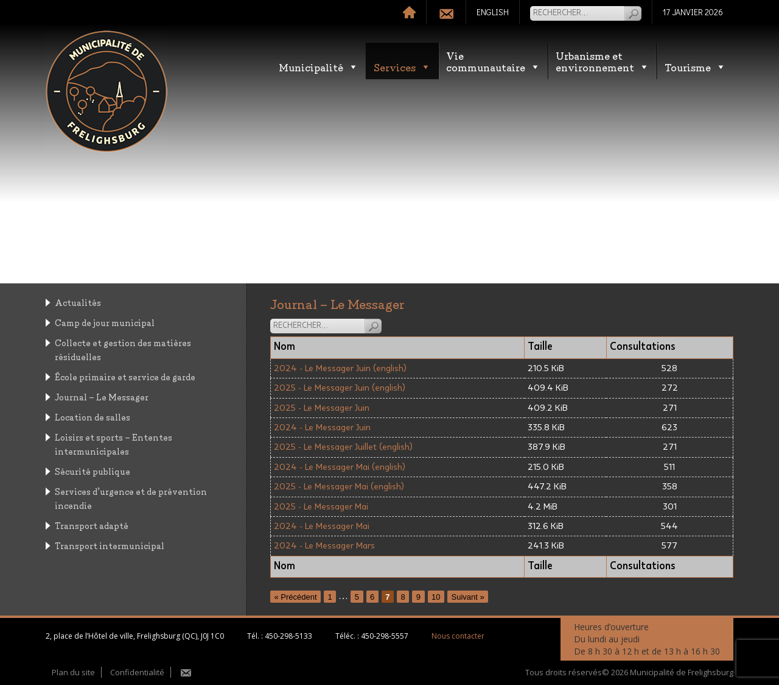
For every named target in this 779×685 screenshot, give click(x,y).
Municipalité (318, 67)
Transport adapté (91, 525)
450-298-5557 (384, 636)
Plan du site (73, 672)
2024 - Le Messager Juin (322, 427)
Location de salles (92, 416)
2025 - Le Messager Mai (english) (339, 486)
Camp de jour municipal (105, 322)
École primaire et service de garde (125, 376)
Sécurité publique (92, 471)
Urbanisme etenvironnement (602, 61)
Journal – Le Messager (101, 396)
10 (435, 596)
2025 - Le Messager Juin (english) (339, 387)
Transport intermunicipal (109, 545)
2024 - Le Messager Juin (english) (340, 368)
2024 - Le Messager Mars (324, 545)
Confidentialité (137, 672)
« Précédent (295, 596)
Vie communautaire (493, 61)
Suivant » (467, 596)
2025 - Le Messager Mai (321, 506)
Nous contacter (457, 636)
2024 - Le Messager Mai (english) (339, 467)
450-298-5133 (288, 636)
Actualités (78, 302)
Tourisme (695, 67)
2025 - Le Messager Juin (321, 408)
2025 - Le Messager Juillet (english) (343, 447)
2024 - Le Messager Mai (321, 526)
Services (402, 67)
